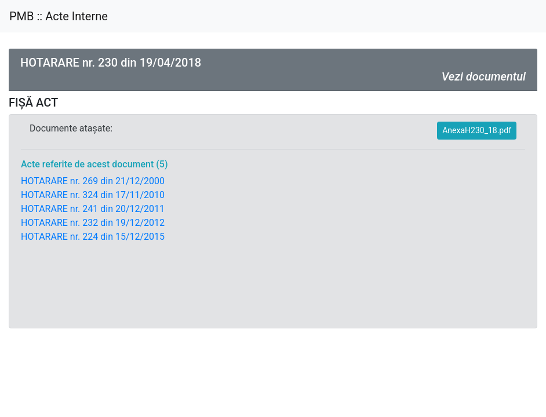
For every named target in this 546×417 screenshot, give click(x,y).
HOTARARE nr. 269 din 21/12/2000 (93, 180)
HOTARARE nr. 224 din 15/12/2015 (93, 236)
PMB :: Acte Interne (58, 16)
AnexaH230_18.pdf (476, 130)
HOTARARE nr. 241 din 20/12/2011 (93, 208)
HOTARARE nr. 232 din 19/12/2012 (93, 222)
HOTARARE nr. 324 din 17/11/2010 (93, 194)
